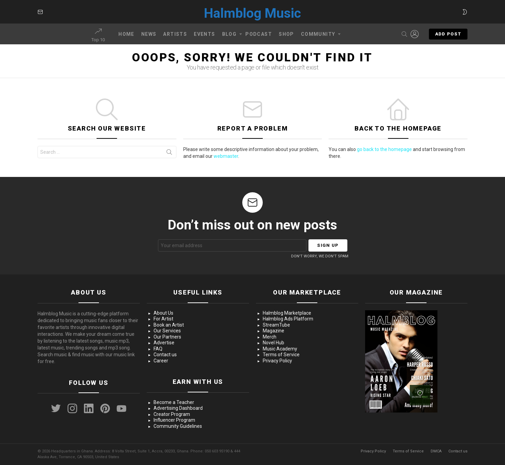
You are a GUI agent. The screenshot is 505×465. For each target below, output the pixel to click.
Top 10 (98, 35)
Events (204, 34)
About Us (163, 313)
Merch (269, 337)
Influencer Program (174, 420)
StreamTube (276, 325)
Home (126, 34)
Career (161, 360)
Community (318, 35)
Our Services (167, 330)
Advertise (164, 342)
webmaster (226, 156)
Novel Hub (273, 342)
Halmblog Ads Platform (288, 318)
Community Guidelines (178, 426)
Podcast (258, 34)
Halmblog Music (252, 13)
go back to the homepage (384, 149)
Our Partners (167, 337)
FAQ (158, 348)
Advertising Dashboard (178, 408)
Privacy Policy (277, 360)
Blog (229, 35)
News (149, 34)
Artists (175, 34)
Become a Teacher (174, 402)
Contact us (165, 354)
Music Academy (280, 348)
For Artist (163, 318)
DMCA (436, 451)
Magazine (273, 330)
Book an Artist (169, 325)
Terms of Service (281, 354)
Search (169, 153)
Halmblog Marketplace (287, 313)
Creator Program (172, 414)
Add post (448, 35)
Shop (286, 34)
